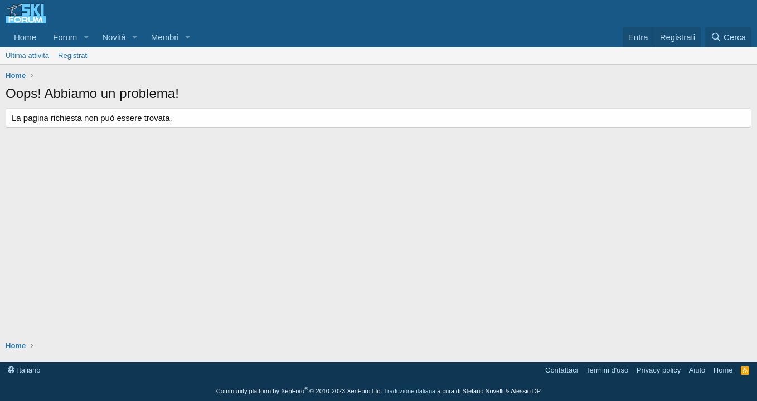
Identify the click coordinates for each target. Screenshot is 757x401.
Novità (114, 37)
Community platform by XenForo (299, 391)
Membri (165, 37)
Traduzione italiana (410, 391)
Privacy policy (659, 370)
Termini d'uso (607, 370)
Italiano (24, 370)
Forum (65, 37)
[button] (86, 37)
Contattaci (561, 370)
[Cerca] (728, 37)
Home (25, 37)
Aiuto (697, 370)
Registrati (73, 55)
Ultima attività (27, 55)
